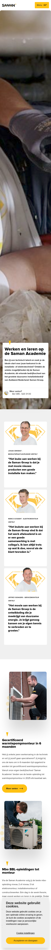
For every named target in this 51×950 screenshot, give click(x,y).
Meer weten (12, 788)
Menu (42, 5)
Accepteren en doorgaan (25, 940)
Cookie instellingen (25, 933)
